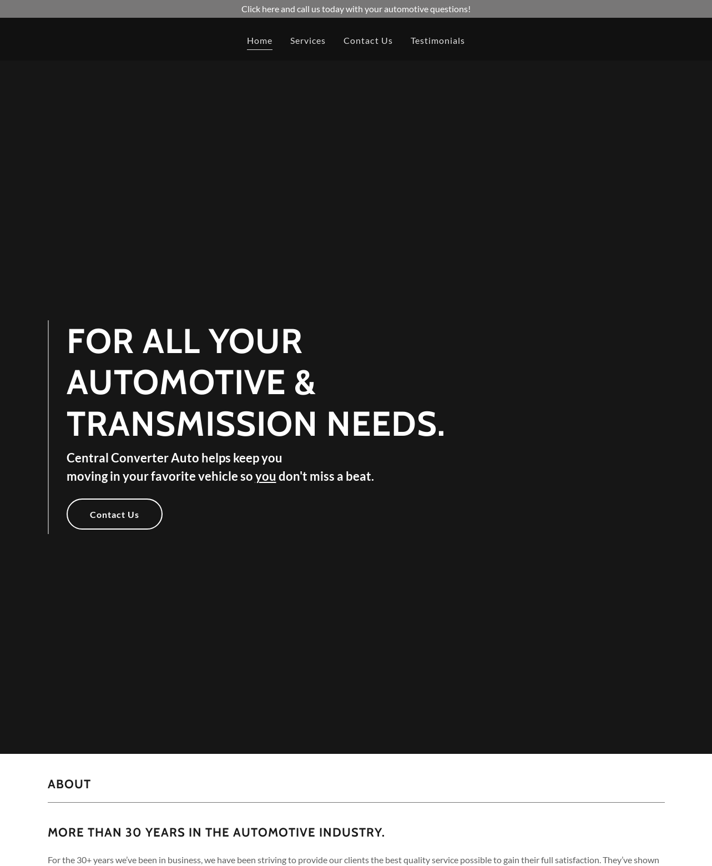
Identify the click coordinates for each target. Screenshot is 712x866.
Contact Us (114, 514)
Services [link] (308, 40)
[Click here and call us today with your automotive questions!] (356, 9)
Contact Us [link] (368, 40)
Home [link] (259, 40)
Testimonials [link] (438, 40)
